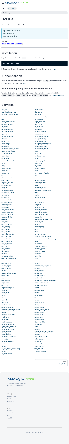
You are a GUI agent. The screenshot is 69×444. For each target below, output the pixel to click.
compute (4, 187)
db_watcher (5, 251)
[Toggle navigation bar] (2, 2)
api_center (4, 126)
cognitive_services (7, 183)
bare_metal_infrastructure (9, 161)
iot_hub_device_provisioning (10, 349)
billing (3, 166)
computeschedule (7, 190)
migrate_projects (39, 161)
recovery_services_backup (43, 236)
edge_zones (5, 283)
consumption (5, 195)
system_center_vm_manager (43, 331)
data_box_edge (6, 224)
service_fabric (39, 278)
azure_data (5, 156)
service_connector (40, 275)
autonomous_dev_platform (10, 148)
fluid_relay (4, 300)
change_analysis (6, 178)
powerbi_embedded (40, 212)
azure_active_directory (8, 151)
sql (35, 297)
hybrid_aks (5, 317)
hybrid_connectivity (7, 324)
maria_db (37, 153)
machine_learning (40, 131)
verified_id (37, 341)
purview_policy (39, 227)
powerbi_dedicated (40, 209)
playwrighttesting (39, 197)
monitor (36, 170)
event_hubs (5, 292)
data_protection (6, 241)
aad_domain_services (8, 112)
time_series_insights (41, 336)
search (36, 261)
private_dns (38, 217)
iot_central (4, 339)
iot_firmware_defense (8, 344)
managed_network (40, 141)
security (37, 263)
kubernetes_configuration (42, 117)
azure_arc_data (6, 153)
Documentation (11, 396)
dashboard (4, 219)
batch (3, 163)
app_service (5, 134)
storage (36, 305)
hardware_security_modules (10, 310)
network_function (40, 183)
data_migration (6, 239)
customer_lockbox (7, 217)
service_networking (40, 285)
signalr (36, 288)
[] (3, 44)
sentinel (37, 268)
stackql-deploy (11, 413)
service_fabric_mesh (41, 283)
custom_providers (7, 214)
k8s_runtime (38, 112)
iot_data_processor (7, 341)
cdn (2, 175)
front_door (4, 302)
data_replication (6, 244)
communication (6, 185)
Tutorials (9, 418)
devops (3, 270)
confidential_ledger (7, 192)
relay (36, 241)
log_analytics (38, 126)
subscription (38, 324)
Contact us (10, 401)
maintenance (38, 134)
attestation (4, 139)
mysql (36, 175)
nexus (36, 185)
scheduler (37, 256)
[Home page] (3, 8)
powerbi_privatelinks (41, 214)
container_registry (7, 202)
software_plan (39, 290)
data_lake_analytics (7, 234)
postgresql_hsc (39, 207)
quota (36, 231)
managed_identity (40, 139)
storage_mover (39, 312)
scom (36, 258)
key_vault (37, 114)
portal (36, 200)
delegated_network (7, 256)
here (54, 69)
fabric (3, 295)
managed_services (40, 146)
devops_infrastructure (8, 273)
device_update (6, 268)
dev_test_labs (6, 263)
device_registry (6, 266)
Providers (10, 410)
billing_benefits (6, 168)
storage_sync (38, 317)
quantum (37, 229)
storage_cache (39, 307)
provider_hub (38, 222)
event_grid (4, 290)
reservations (38, 244)
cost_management (7, 209)
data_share (5, 246)
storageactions (39, 319)
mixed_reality (38, 163)
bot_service (5, 173)
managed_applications (41, 136)
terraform (37, 334)
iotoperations (38, 109)
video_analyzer (39, 344)
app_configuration (7, 131)
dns (2, 278)
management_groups (41, 148)
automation (5, 146)
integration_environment (9, 336)
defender (4, 253)
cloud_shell (5, 180)
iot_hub (3, 346)
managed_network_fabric (42, 144)
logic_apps (38, 129)
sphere (36, 292)
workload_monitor (40, 351)
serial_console (39, 270)
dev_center (5, 261)
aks (2, 119)
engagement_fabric (7, 288)
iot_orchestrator (6, 353)
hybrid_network (6, 331)
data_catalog (5, 227)
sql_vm (36, 300)
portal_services (39, 202)
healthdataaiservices (8, 314)
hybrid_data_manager (8, 327)
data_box (4, 222)
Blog (8, 415)
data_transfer (5, 249)
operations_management (42, 190)
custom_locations (7, 212)
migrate (36, 158)
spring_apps (38, 295)
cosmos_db (5, 207)
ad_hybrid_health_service (9, 114)
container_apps (6, 197)
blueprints (4, 170)
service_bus (38, 273)
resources (37, 253)
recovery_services (40, 234)
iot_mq (3, 351)
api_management (7, 129)
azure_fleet (5, 158)
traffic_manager (39, 339)
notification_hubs (40, 187)
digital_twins (5, 275)
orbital (36, 192)
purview (37, 224)
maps (36, 151)
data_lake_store (6, 236)
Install (9, 399)
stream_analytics (40, 322)
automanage (5, 144)
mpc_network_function (41, 173)
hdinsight (4, 312)
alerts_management (7, 122)
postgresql (37, 205)
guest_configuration (7, 307)
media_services (39, 156)
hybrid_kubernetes (7, 329)
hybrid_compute (6, 322)
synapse (37, 329)
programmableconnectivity (43, 219)
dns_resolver (5, 280)
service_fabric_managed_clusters (45, 280)
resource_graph (39, 249)
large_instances (39, 122)
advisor (3, 117)
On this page (7, 13)
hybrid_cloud (5, 319)
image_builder (6, 334)
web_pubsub (38, 349)
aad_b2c (4, 109)
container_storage (7, 205)
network (37, 178)
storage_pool (38, 314)
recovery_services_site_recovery (45, 239)
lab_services (38, 119)
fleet (2, 297)
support (36, 327)
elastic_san (5, 285)
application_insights (7, 136)
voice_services (39, 346)
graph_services (6, 305)
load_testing (38, 124)
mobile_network (39, 168)
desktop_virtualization (8, 258)
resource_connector (40, 246)
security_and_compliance (42, 266)
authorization (5, 141)
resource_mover (39, 251)
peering (36, 195)
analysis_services (7, 124)
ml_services (38, 166)
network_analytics (40, 180)
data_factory (5, 231)
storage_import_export (41, 310)
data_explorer (5, 229)
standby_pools (39, 302)
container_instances (8, 200)
